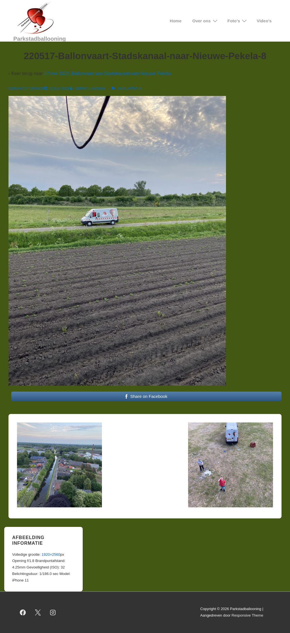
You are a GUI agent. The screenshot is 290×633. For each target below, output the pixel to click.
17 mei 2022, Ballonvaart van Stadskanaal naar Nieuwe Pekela (107, 73)
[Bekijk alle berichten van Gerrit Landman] (88, 89)
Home (176, 20)
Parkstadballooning (39, 39)
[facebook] (23, 612)
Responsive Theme (247, 615)
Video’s (264, 20)
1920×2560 (51, 554)
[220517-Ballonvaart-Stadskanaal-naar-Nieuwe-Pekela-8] (59, 89)
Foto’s (237, 20)
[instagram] (53, 612)
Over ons (205, 20)
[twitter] (38, 612)
